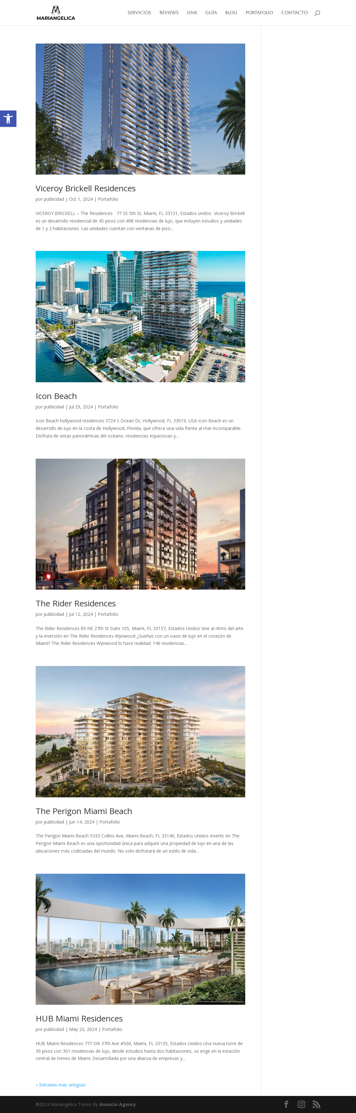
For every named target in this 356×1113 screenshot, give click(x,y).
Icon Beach (56, 396)
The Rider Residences (76, 603)
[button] (8, 118)
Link (192, 12)
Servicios (139, 12)
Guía (211, 12)
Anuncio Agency (117, 1104)
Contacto (294, 12)
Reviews (169, 12)
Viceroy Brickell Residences (86, 188)
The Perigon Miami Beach (84, 811)
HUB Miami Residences (79, 1018)
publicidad (54, 199)
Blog (231, 12)
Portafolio (259, 12)
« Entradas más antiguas (61, 1085)
